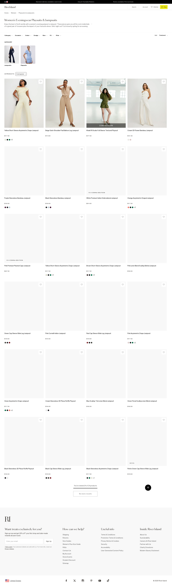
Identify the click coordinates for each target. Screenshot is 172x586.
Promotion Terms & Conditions (112, 538)
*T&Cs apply (8, 547)
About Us (143, 535)
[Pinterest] (91, 580)
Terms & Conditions (108, 535)
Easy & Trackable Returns (86, 2)
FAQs (64, 547)
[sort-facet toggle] (160, 35)
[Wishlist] (41, 81)
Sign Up (48, 541)
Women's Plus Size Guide (72, 544)
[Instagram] (82, 580)
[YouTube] (99, 580)
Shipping (66, 535)
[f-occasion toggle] (19, 35)
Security (104, 544)
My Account (67, 554)
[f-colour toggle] (28, 35)
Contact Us (67, 550)
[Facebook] (66, 580)
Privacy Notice (9, 549)
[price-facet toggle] (58, 35)
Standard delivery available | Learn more (49, 2)
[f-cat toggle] (8, 35)
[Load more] (85, 494)
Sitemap (66, 563)
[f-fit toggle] (51, 35)
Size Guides (67, 541)
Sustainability (145, 538)
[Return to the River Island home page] (11, 7)
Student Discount (69, 560)
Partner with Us (145, 544)
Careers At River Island (148, 541)
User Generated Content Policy (112, 550)
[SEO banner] (48, 25)
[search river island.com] (133, 7)
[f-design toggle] (37, 35)
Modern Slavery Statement (149, 550)
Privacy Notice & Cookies (110, 541)
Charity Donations (146, 547)
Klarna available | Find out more (123, 2)
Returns (65, 538)
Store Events (67, 557)
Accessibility (105, 547)
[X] (74, 580)
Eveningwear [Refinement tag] (21, 74)
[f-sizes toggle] (45, 35)
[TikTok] (108, 580)
